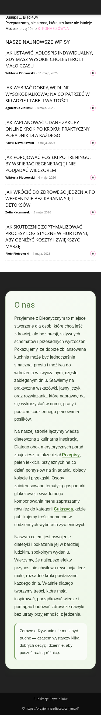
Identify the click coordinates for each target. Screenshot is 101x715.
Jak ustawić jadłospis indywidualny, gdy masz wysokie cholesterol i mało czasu (49, 59)
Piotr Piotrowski (17, 253)
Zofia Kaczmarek (17, 212)
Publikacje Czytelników (50, 699)
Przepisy (71, 454)
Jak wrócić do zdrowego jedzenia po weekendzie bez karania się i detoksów (50, 198)
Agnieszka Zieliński (19, 108)
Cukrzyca (63, 509)
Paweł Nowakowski (19, 143)
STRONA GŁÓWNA (53, 28)
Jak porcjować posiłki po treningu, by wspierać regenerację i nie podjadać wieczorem (48, 163)
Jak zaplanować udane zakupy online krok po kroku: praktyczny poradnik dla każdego (47, 128)
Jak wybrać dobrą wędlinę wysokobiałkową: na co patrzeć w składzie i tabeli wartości (47, 94)
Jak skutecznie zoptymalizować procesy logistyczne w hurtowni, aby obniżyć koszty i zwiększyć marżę (46, 236)
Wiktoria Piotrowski (20, 73)
